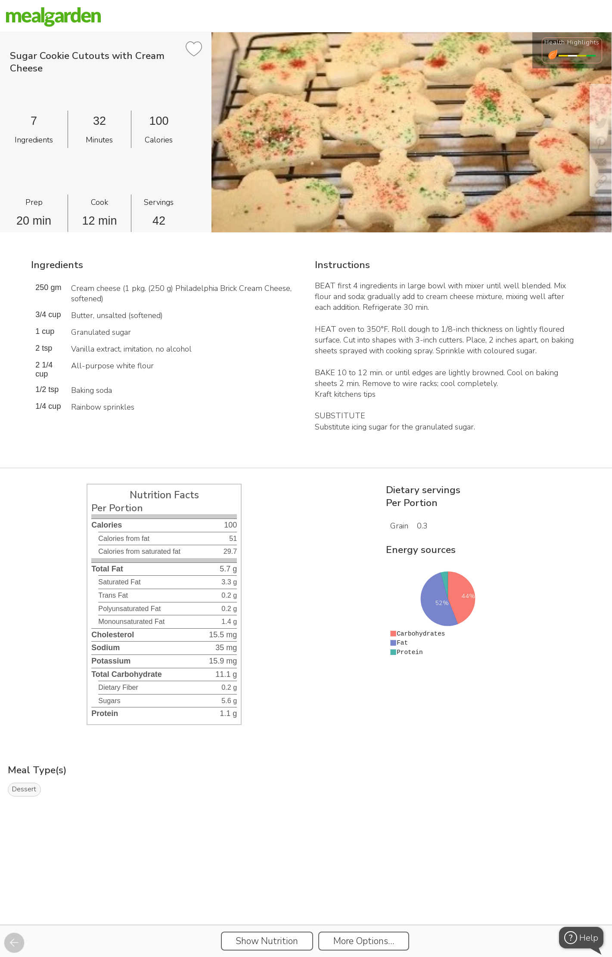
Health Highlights (572, 42)
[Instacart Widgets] (306, 895)
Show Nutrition (267, 941)
